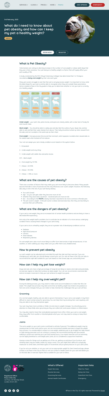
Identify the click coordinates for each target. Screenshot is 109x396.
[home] (7, 5)
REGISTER (62, 52)
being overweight (34, 78)
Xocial (103, 391)
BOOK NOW (47, 52)
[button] (23, 5)
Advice (8, 38)
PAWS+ (61, 5)
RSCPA (40, 199)
